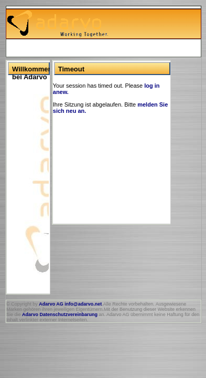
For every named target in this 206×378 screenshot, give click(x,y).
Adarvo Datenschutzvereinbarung (59, 314)
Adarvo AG (51, 304)
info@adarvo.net (83, 304)
